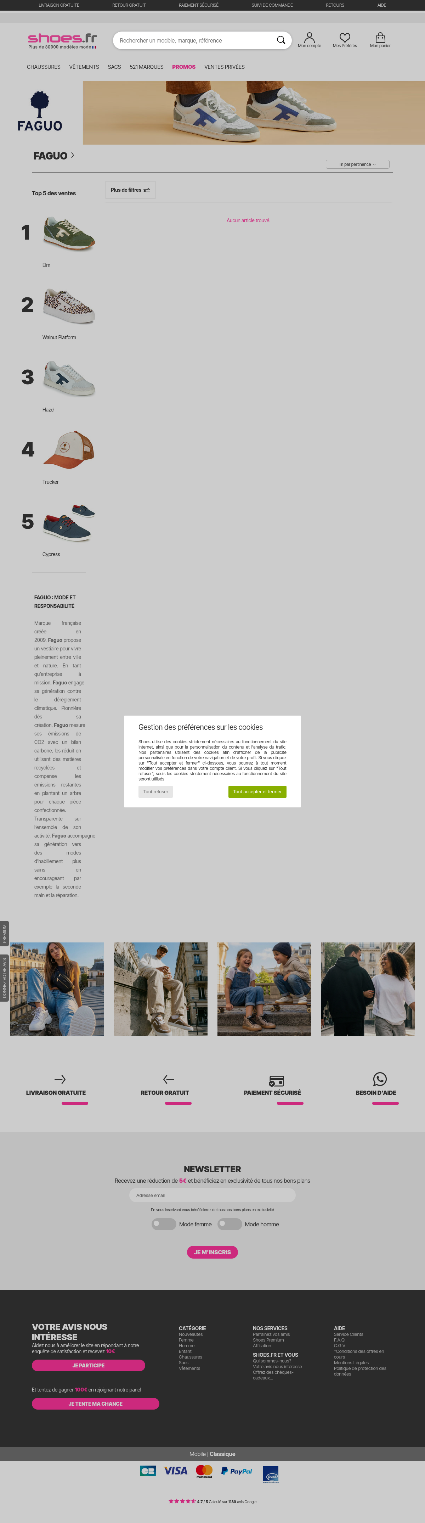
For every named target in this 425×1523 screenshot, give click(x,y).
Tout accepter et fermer (257, 791)
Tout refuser (155, 791)
